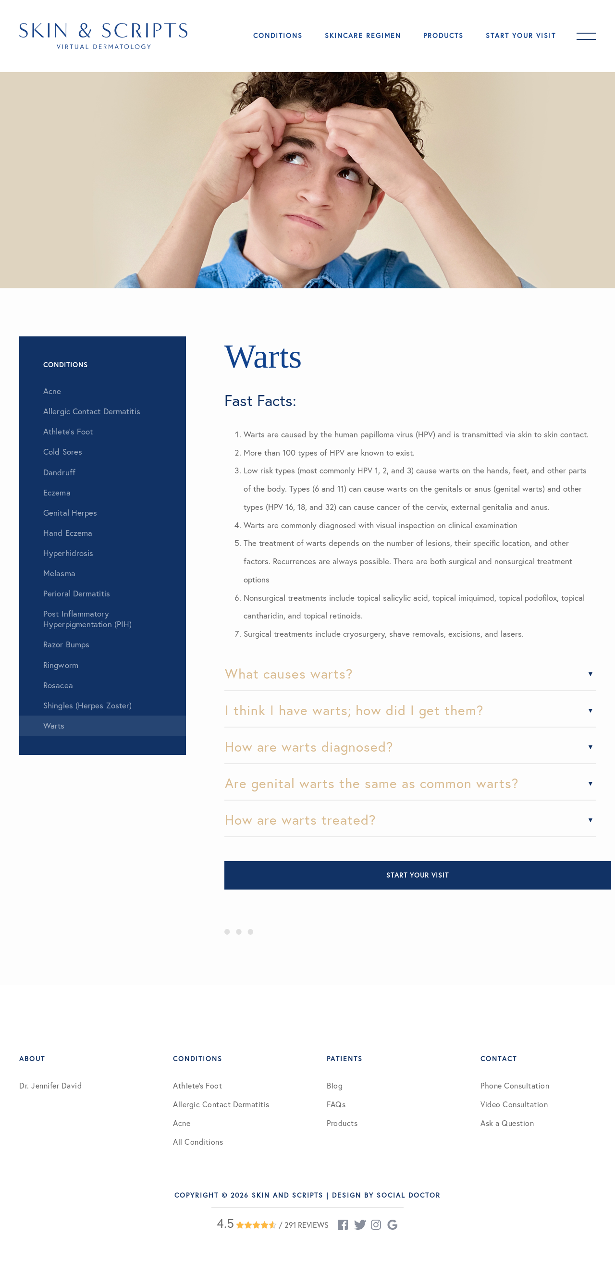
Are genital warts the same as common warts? (372, 783)
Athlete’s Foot (197, 1085)
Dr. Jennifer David (50, 1085)
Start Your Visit (521, 35)
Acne (181, 1123)
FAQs (336, 1104)
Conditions (278, 35)
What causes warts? (289, 673)
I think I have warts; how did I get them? (354, 710)
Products (443, 35)
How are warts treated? (300, 819)
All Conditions (198, 1142)
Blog (335, 1085)
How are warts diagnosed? (309, 746)
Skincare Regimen (363, 35)
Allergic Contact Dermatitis (221, 1104)
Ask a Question (507, 1123)
